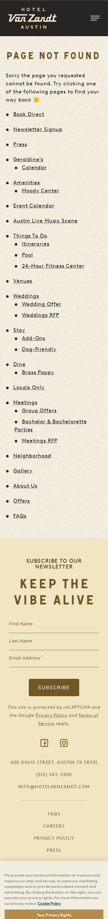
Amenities (26, 182)
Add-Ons (33, 338)
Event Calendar (33, 206)
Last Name (21, 641)
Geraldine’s (28, 159)
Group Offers (39, 410)
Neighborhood (32, 456)
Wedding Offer (41, 304)
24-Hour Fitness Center (53, 266)
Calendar (34, 167)
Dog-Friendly (39, 349)
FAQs (19, 516)
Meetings (25, 402)
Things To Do (30, 236)
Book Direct (28, 114)
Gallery (23, 471)
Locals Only (29, 387)
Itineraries (36, 244)
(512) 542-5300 (54, 774)
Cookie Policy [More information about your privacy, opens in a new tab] (49, 912)
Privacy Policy (54, 838)
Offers (21, 501)
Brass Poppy (38, 372)
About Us (25, 486)
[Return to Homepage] (32, 18)
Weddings (26, 296)
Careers (54, 826)
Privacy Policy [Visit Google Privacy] (51, 715)
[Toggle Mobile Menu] (95, 18)
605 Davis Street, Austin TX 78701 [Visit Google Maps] (54, 762)
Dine (19, 364)
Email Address (24, 658)
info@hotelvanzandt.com (54, 786)
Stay (19, 330)
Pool (27, 255)
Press (20, 144)
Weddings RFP (40, 315)
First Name (21, 624)
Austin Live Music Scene (45, 221)
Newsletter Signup (37, 129)
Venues (22, 281)
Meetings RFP (40, 441)
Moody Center (40, 191)
